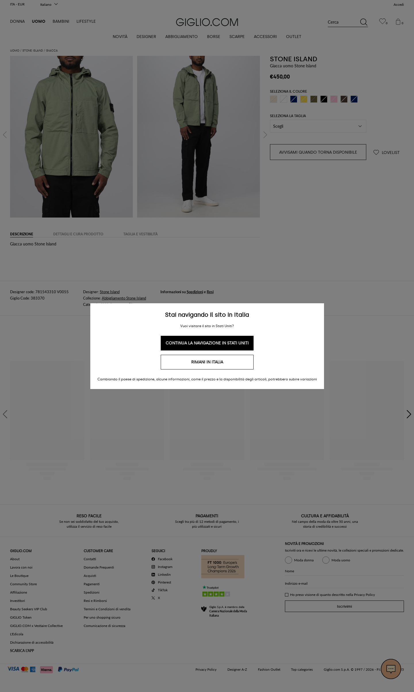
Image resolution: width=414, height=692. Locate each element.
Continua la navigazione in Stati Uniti (207, 343)
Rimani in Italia (207, 362)
